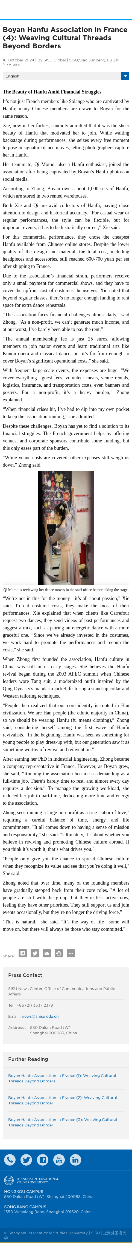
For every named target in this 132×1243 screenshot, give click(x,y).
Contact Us (10, 1160)
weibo (59, 1160)
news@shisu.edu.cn (40, 1016)
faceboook (42, 1160)
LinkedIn (75, 1160)
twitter (26, 1160)
